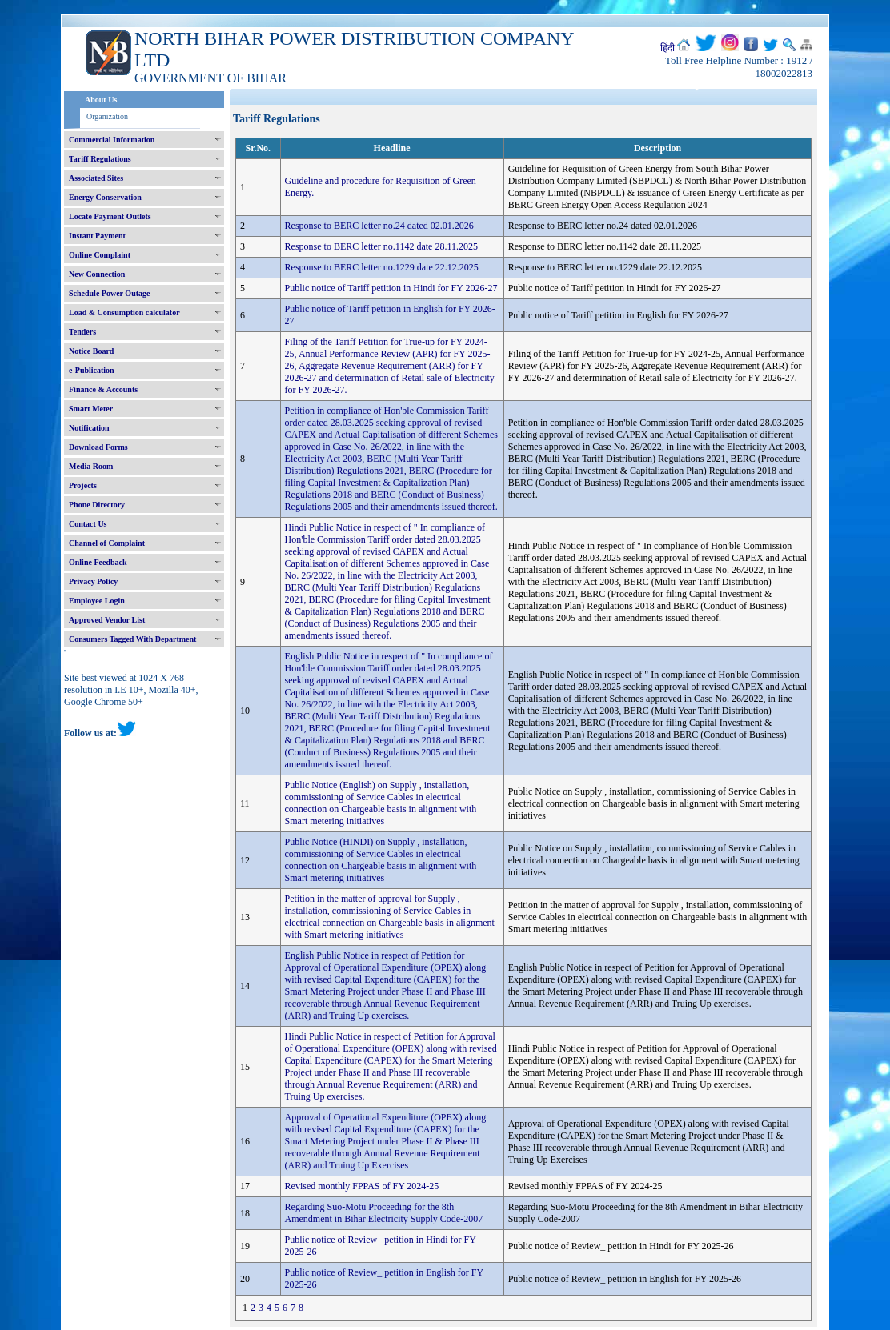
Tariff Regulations (100, 158)
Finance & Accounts (103, 389)
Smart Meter (91, 408)
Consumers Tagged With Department (132, 639)
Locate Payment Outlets (110, 216)
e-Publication (91, 370)
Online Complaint (99, 254)
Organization (107, 116)
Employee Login (97, 600)
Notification (89, 427)
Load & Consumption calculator (124, 312)
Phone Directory (97, 504)
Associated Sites (96, 178)
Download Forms (98, 447)
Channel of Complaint (107, 543)
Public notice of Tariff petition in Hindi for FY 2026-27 (391, 288)
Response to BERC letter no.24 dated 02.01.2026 (379, 225)
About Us (101, 99)
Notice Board (91, 351)
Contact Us (88, 523)
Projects (83, 485)
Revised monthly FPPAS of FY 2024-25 (362, 1186)
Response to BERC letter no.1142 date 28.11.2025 (381, 246)
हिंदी (667, 48)
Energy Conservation (105, 197)
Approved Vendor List (107, 619)
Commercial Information (111, 139)
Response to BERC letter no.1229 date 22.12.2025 (382, 267)
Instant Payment (97, 235)
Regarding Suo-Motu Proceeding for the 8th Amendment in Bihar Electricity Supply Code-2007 (384, 1212)
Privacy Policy (93, 581)
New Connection (97, 274)
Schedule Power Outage (109, 293)
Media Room (91, 466)
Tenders (82, 331)
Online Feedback (98, 562)
